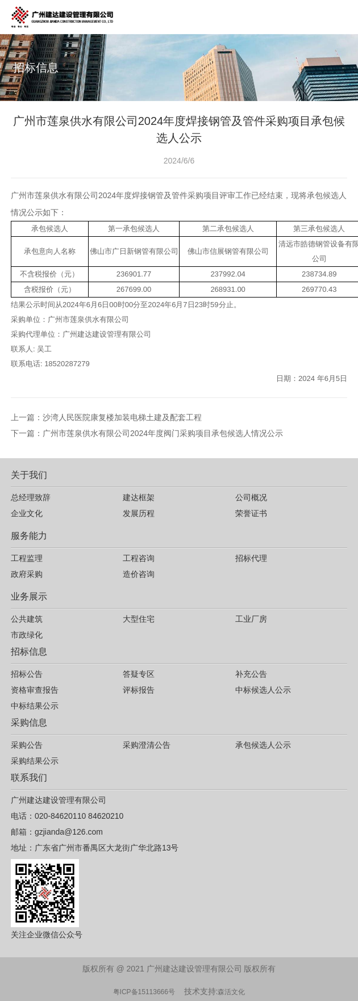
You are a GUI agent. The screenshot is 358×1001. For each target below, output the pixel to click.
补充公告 (251, 673)
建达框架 (139, 497)
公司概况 (251, 497)
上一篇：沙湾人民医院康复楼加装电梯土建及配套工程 (106, 417)
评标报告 (139, 689)
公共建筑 (27, 618)
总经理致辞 (31, 497)
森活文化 (231, 992)
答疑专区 (139, 673)
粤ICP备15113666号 (144, 992)
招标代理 (251, 558)
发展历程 (139, 513)
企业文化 (27, 513)
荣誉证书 (251, 513)
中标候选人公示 (263, 689)
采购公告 (27, 744)
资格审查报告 (35, 689)
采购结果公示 (35, 760)
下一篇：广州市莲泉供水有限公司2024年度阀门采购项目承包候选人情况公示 (147, 433)
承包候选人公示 (263, 744)
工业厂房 (251, 618)
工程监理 (27, 558)
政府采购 (27, 574)
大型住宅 (139, 618)
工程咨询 (139, 558)
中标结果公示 (35, 705)
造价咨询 (139, 574)
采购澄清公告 (146, 744)
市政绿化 (27, 634)
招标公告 (27, 673)
